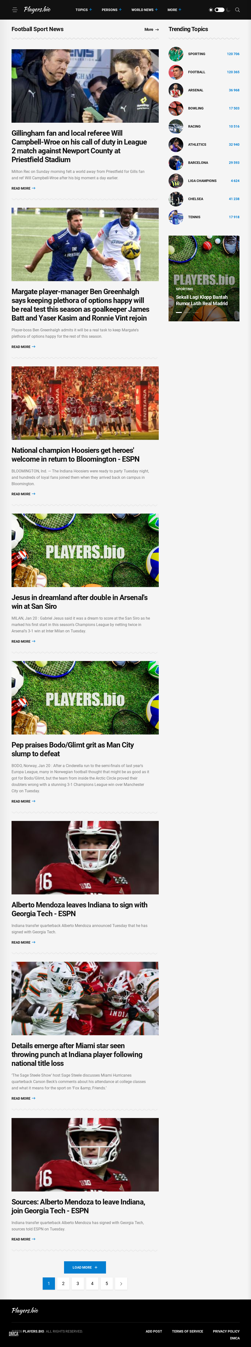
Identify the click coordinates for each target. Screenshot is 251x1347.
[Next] (121, 1283)
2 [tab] (187, 312)
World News (143, 10)
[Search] (237, 10)
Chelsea (195, 199)
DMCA (235, 1338)
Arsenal (195, 90)
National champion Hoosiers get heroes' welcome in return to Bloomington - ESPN (76, 454)
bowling (196, 108)
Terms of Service (187, 1331)
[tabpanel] (204, 278)
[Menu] (15, 10)
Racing (194, 126)
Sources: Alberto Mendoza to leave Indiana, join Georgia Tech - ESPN (78, 1206)
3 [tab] (195, 312)
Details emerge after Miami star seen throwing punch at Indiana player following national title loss (77, 1054)
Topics (82, 10)
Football (196, 72)
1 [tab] (179, 312)
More (172, 10)
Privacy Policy (226, 1331)
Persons (110, 10)
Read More (23, 188)
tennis (194, 217)
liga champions (202, 181)
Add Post (154, 1331)
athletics (197, 144)
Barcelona (198, 163)
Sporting (196, 54)
